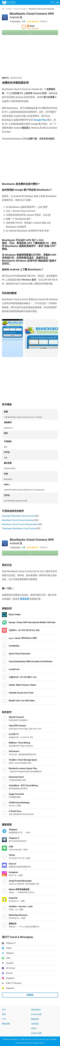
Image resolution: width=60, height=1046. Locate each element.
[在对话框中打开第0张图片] (12, 338)
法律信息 (35, 1024)
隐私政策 (35, 1019)
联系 (4, 1014)
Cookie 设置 (36, 1033)
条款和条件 (36, 1010)
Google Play (40, 120)
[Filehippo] (8, 2)
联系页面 (24, 599)
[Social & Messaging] (20, 9)
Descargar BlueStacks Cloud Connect (18, 516)
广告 (4, 1019)
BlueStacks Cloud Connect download (18, 520)
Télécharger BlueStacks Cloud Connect (19, 528)
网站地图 (6, 1024)
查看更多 (30, 995)
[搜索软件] (52, 2)
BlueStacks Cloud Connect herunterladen (20, 524)
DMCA (34, 1028)
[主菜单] (57, 2)
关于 (4, 1010)
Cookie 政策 (36, 1014)
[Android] (8, 9)
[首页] (3, 9)
